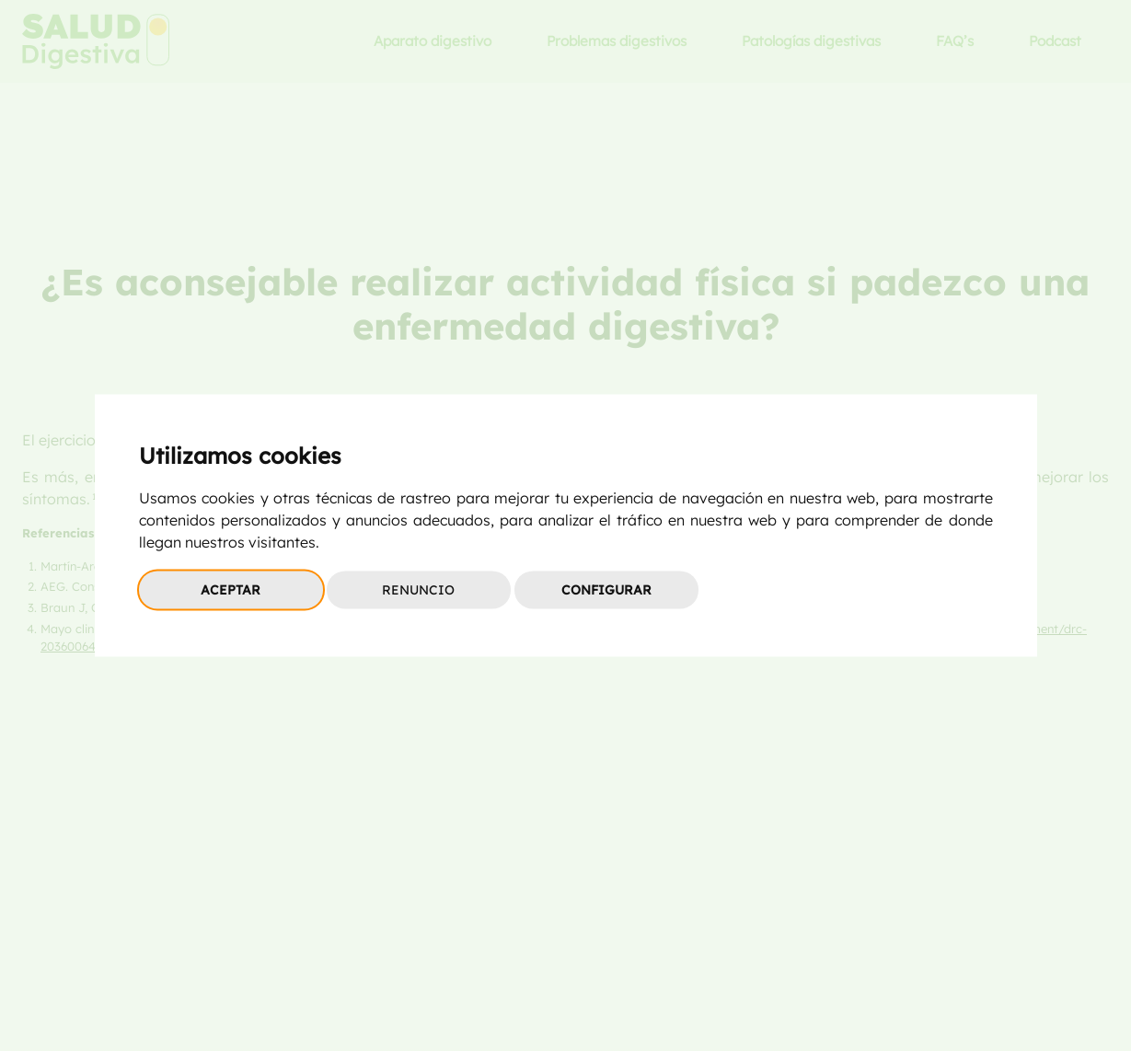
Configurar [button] (606, 590)
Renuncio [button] (418, 590)
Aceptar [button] (230, 590)
